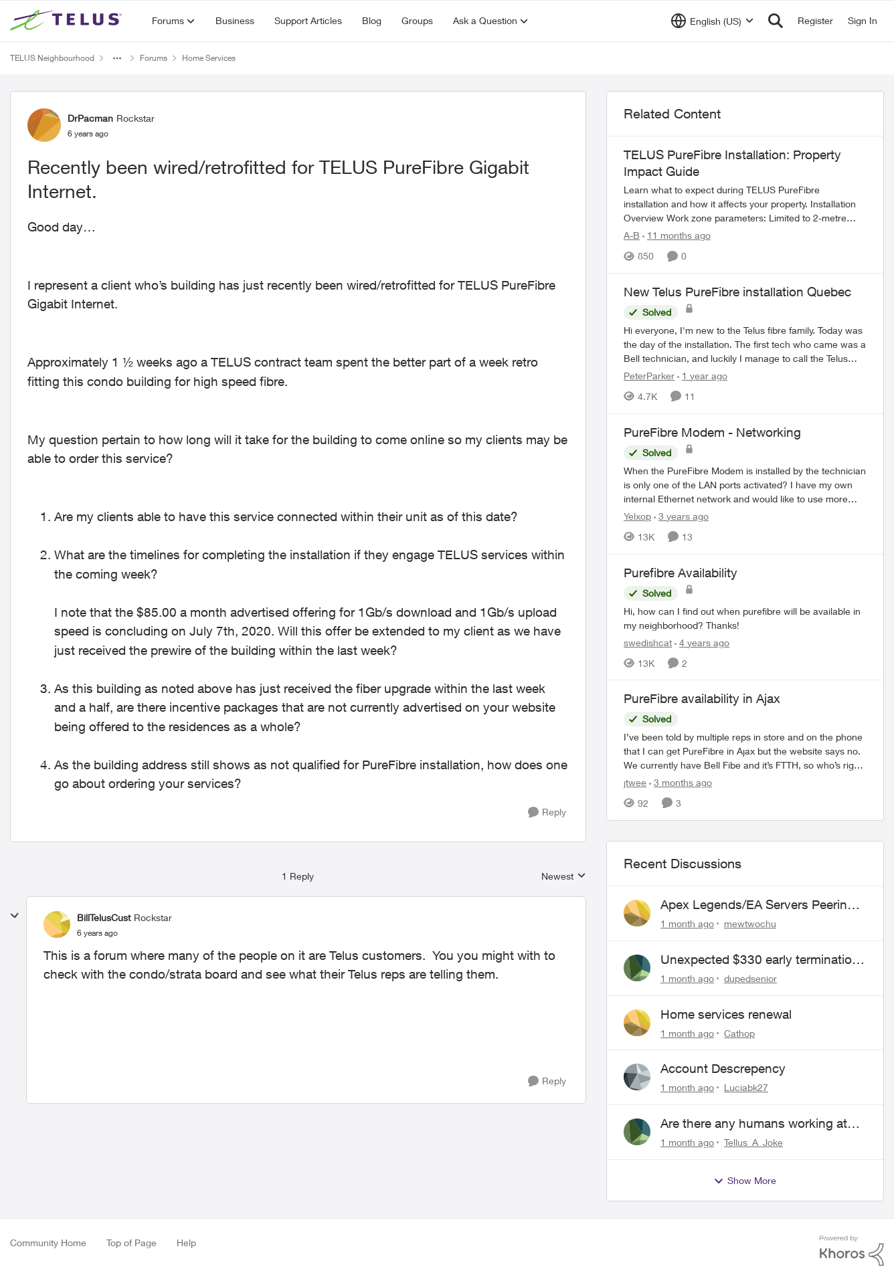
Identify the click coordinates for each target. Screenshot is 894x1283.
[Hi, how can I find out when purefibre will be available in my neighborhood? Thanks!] (745, 617)
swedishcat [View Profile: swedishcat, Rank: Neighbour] (648, 642)
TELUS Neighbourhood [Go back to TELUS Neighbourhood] (52, 58)
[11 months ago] (676, 235)
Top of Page (131, 1242)
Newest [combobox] (563, 876)
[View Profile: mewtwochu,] (637, 913)
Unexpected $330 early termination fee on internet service (759, 960)
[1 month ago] (687, 923)
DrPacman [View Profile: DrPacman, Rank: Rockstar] (90, 118)
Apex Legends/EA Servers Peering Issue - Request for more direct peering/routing (757, 905)
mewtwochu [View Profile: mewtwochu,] (750, 923)
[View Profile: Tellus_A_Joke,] (637, 1131)
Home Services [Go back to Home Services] (209, 58)
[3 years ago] (681, 516)
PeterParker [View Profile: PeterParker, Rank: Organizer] (649, 375)
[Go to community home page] (67, 20)
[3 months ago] (680, 782)
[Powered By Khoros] (852, 1251)
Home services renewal (726, 1014)
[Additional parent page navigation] (117, 58)
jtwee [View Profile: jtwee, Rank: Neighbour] (635, 782)
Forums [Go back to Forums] (153, 58)
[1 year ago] (702, 376)
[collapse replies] (15, 916)
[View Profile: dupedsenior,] (637, 968)
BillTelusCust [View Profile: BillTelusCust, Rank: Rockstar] (103, 917)
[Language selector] (712, 20)
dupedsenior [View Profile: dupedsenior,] (750, 978)
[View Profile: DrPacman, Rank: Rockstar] (44, 125)
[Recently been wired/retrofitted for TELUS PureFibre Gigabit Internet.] (97, 933)
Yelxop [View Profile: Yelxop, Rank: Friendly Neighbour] (637, 516)
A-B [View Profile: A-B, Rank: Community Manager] (632, 235)
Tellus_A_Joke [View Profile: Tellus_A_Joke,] (753, 1142)
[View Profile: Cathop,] (637, 1022)
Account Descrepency (723, 1068)
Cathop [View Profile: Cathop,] (739, 1032)
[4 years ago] (702, 642)
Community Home (48, 1242)
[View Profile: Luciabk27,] (637, 1077)
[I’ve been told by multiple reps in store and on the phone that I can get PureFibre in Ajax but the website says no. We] (745, 751)
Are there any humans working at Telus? (753, 1124)
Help (186, 1242)
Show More (744, 1181)
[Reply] (547, 812)
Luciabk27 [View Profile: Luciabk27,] (746, 1087)
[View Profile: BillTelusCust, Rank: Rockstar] (56, 924)
